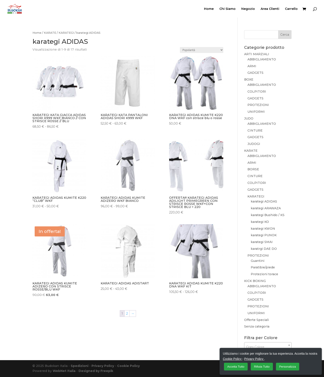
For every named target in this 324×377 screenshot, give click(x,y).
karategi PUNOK (264, 235)
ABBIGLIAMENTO (261, 59)
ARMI (251, 66)
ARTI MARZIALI (256, 54)
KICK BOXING (255, 281)
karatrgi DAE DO (264, 249)
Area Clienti (270, 9)
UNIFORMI (256, 112)
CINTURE (255, 130)
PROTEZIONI (258, 105)
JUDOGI (253, 144)
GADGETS (255, 73)
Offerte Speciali (256, 320)
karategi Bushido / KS (268, 215)
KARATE (50, 32)
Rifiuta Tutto (262, 366)
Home (209, 9)
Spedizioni (79, 366)
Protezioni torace (264, 274)
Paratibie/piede (263, 267)
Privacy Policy (102, 366)
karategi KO (260, 222)
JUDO (248, 118)
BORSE (253, 169)
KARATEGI (66, 32)
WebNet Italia (64, 371)
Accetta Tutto (235, 366)
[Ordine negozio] (201, 50)
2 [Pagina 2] (127, 313)
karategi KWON (263, 229)
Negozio (248, 9)
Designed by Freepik (96, 371)
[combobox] (268, 345)
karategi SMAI (262, 242)
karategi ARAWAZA (266, 208)
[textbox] (268, 347)
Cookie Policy (128, 366)
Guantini (257, 261)
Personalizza (287, 366)
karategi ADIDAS (264, 201)
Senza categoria (256, 326)
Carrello (291, 9)
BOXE (248, 79)
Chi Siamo (227, 9)
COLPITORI (256, 91)
